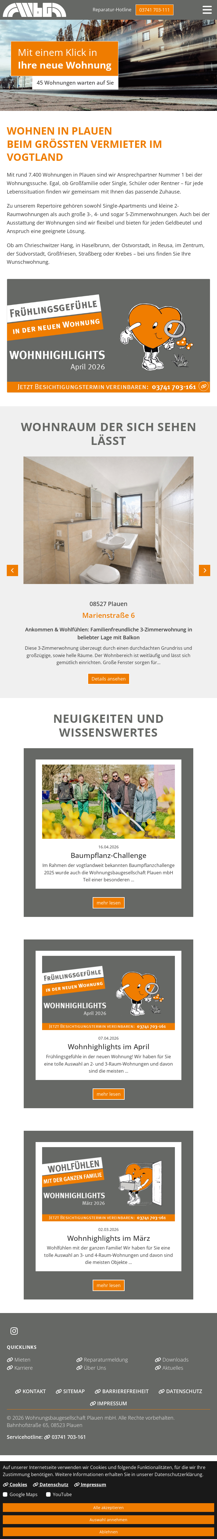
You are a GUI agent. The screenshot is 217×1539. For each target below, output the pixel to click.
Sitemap (70, 1391)
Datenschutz (180, 1391)
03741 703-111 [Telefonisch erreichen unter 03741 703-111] (154, 10)
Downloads (171, 1359)
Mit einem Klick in (64, 58)
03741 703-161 (65, 1436)
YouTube (62, 1494)
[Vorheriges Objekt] (12, 570)
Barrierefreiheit (122, 1391)
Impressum (108, 1403)
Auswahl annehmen (108, 1519)
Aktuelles (169, 1367)
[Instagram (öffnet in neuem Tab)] (14, 1331)
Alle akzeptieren (108, 1507)
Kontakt (30, 1391)
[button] (207, 10)
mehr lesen (109, 903)
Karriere (20, 1367)
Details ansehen (109, 679)
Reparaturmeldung (102, 1359)
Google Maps (24, 1494)
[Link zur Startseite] (34, 10)
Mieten (19, 1359)
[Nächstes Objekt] (204, 570)
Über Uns (91, 1367)
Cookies (15, 1484)
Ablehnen (108, 1531)
